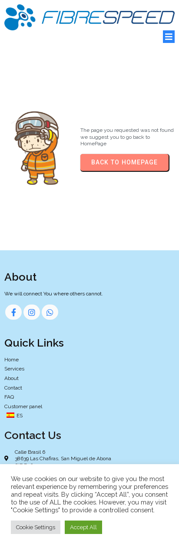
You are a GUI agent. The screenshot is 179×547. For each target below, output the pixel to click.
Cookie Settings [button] (35, 527)
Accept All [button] (83, 527)
